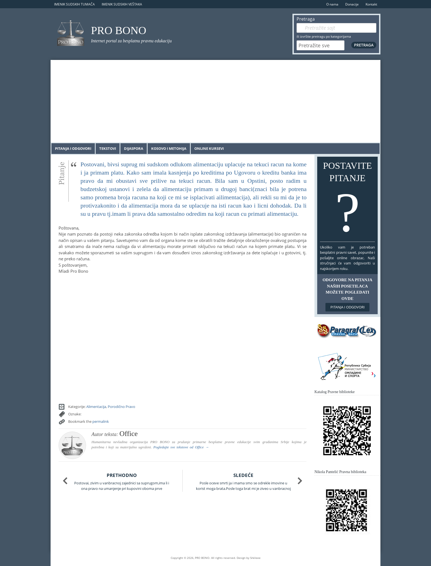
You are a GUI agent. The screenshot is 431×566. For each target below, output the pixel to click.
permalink (100, 421)
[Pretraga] (336, 28)
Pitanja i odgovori (73, 148)
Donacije (352, 4)
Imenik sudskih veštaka (122, 4)
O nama (332, 4)
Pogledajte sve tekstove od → (181, 447)
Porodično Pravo (121, 406)
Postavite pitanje (347, 200)
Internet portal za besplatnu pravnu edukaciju (131, 40)
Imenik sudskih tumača (74, 4)
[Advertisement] (215, 101)
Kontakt (371, 4)
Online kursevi (209, 148)
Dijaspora (133, 148)
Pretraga (306, 19)
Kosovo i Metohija (168, 148)
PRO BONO (118, 30)
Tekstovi (107, 148)
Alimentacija (96, 406)
